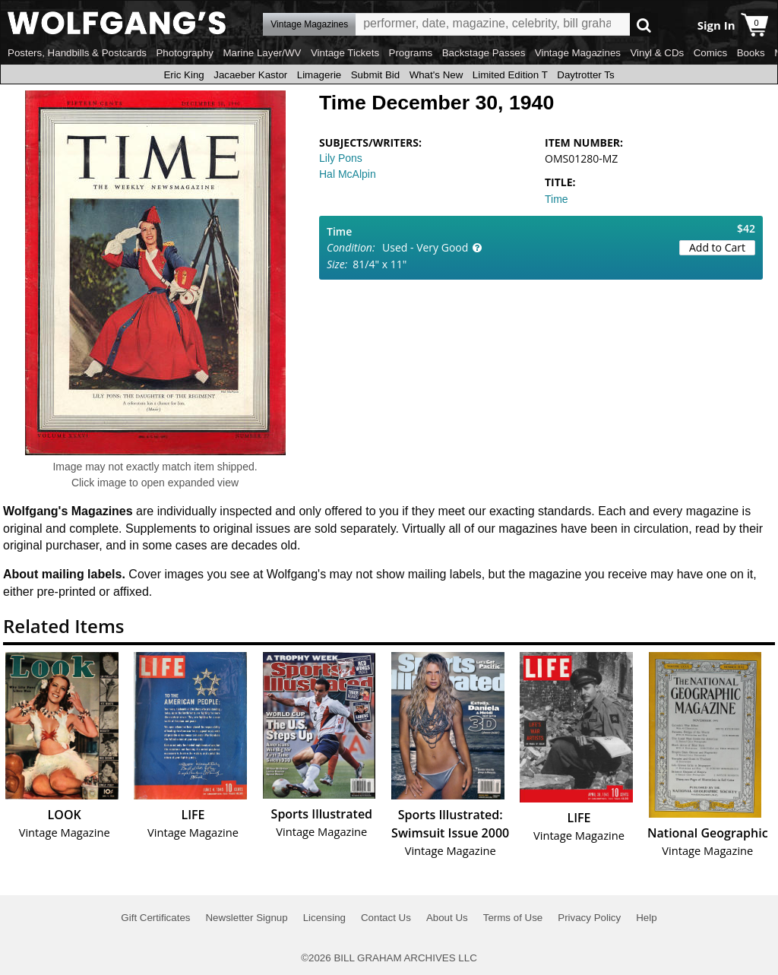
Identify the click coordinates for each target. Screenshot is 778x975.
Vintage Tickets (345, 53)
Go (644, 24)
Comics (710, 53)
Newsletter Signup (246, 917)
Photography (184, 53)
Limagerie (319, 75)
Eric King (183, 75)
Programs (411, 53)
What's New (436, 75)
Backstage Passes (484, 53)
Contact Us (386, 917)
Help (646, 917)
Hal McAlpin (347, 174)
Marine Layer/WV (262, 53)
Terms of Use (513, 917)
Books (751, 53)
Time (556, 199)
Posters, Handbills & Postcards (77, 53)
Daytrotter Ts (585, 75)
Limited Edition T (510, 75)
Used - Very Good (425, 247)
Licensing (324, 917)
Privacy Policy (589, 917)
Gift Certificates (155, 917)
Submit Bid (375, 75)
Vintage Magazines (578, 53)
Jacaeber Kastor (250, 75)
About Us (447, 917)
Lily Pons (340, 158)
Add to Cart (717, 247)
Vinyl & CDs (657, 53)
